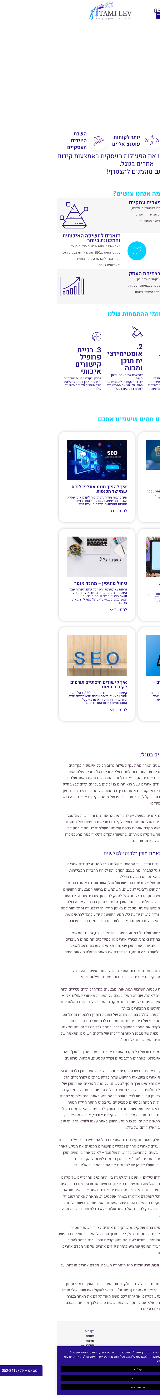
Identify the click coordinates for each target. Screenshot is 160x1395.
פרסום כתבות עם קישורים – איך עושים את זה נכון (123, 684)
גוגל (52, 1152)
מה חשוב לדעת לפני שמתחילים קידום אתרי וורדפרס (128, 481)
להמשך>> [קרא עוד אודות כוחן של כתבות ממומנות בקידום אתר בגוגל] (142, 607)
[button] (102, 15)
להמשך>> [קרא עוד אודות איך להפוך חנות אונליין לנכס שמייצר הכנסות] (62, 511)
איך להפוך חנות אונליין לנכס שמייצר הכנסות (42, 489)
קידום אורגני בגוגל (33, 1335)
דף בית (32, 1331)
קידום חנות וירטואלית (30, 1345)
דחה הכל (80, 1378)
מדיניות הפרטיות (110, 1360)
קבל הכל (80, 1369)
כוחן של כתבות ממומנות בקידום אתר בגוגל (126, 585)
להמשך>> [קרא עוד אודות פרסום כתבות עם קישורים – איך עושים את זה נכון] (142, 709)
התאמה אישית (80, 1387)
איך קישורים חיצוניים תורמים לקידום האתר (42, 684)
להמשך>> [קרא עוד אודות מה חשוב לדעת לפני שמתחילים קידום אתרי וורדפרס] (142, 505)
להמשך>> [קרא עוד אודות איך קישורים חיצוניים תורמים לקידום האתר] (62, 709)
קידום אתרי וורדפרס (32, 1340)
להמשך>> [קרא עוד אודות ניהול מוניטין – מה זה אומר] (62, 609)
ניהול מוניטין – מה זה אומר (44, 583)
